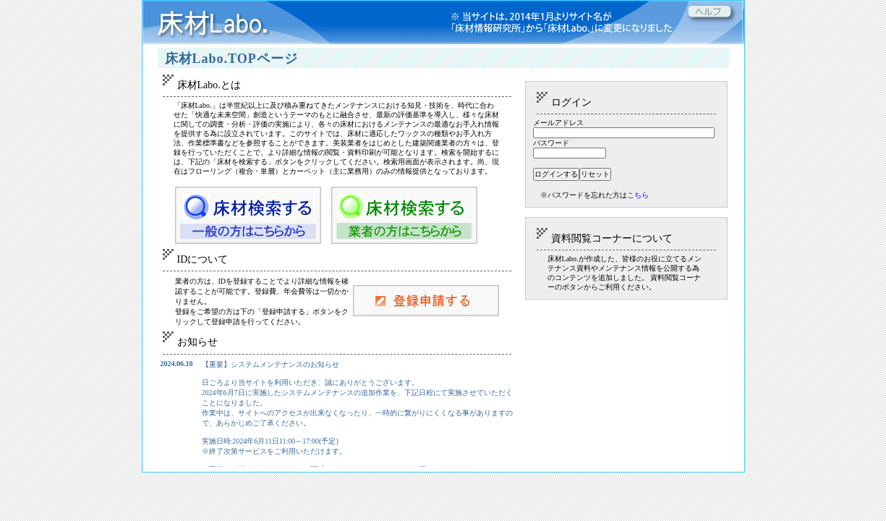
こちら (638, 195)
